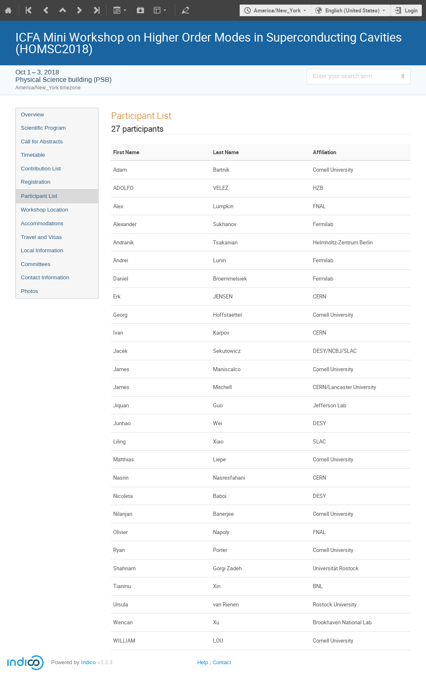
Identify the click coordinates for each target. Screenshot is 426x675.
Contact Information (45, 277)
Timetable (33, 155)
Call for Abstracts (42, 141)
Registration (35, 182)
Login (411, 10)
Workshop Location (44, 210)
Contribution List (41, 168)
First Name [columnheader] (126, 152)
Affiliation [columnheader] (324, 152)
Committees (35, 264)
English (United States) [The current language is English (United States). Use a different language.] (352, 10)
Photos (29, 291)
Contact (222, 662)
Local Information (42, 250)
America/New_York (277, 10)
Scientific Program (43, 128)
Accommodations (42, 223)
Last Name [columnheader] (226, 152)
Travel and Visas (41, 237)
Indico (88, 662)
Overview (32, 114)
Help (202, 662)
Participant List (39, 196)
